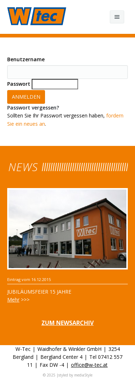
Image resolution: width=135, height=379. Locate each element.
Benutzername (26, 59)
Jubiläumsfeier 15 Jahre (39, 291)
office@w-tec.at (89, 364)
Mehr (13, 299)
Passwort (18, 83)
